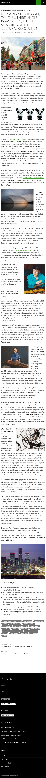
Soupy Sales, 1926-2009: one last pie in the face (23, 645)
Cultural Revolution (20, 626)
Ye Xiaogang (34, 633)
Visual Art (28, 10)
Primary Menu (43, 2)
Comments (6, 763)
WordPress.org (5, 766)
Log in (3, 755)
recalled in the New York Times (33, 178)
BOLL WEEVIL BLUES (7, 728)
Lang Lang (24, 628)
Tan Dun (5, 633)
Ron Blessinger (35, 628)
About (3, 691)
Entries (4, 759)
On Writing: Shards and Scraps (10, 739)
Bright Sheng (28, 621)
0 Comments (29, 32)
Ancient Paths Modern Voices (12, 621)
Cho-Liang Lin (7, 626)
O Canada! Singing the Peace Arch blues (13, 742)
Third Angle (14, 633)
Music (21, 10)
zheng (5, 635)
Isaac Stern (6, 628)
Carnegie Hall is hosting (18, 139)
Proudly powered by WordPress (9, 775)
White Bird (24, 633)
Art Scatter (5, 2)
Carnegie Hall (38, 621)
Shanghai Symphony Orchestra (12, 631)
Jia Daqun (15, 628)
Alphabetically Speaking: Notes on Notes (13, 731)
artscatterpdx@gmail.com (9, 679)
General (16, 10)
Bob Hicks (4, 10)
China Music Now (29, 623)
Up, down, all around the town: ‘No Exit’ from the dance (23, 652)
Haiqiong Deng (34, 626)
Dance (10, 10)
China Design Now (15, 623)
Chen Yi (5, 623)
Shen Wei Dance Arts (31, 631)
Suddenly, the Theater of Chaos (11, 735)
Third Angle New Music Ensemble (19, 250)
